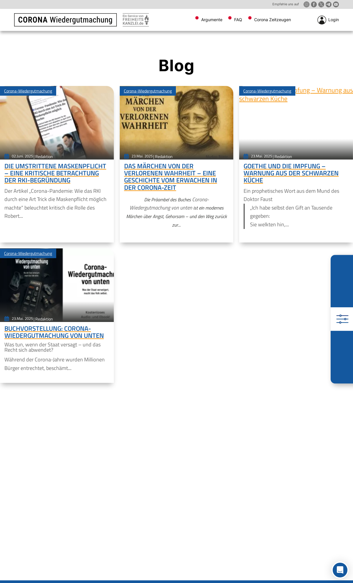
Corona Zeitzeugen (272, 19)
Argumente (211, 19)
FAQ (238, 19)
